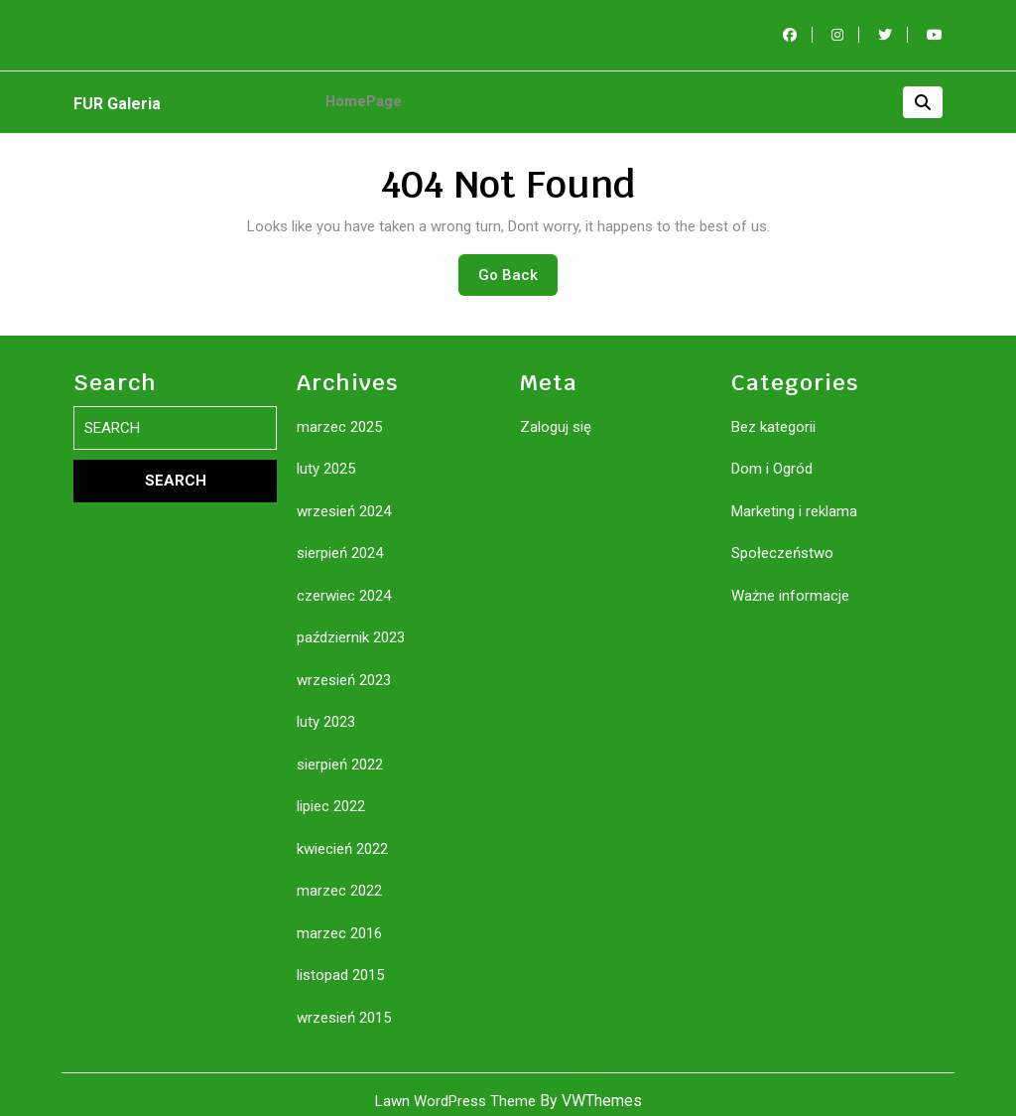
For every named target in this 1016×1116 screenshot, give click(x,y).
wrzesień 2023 (344, 667)
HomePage (359, 95)
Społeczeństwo (782, 540)
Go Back (518, 267)
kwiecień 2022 (342, 836)
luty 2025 (326, 456)
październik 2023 (351, 624)
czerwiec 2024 (344, 583)
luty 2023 (326, 709)
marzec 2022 (339, 878)
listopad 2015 (340, 962)
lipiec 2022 (331, 793)
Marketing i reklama (794, 498)
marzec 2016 (339, 920)
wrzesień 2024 (344, 498)
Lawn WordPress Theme (455, 1088)
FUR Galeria (117, 97)
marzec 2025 (339, 414)
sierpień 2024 (340, 540)
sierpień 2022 (340, 752)
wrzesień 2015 (344, 1005)
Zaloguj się (555, 414)
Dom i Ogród (772, 456)
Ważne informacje (790, 583)
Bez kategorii (773, 414)
